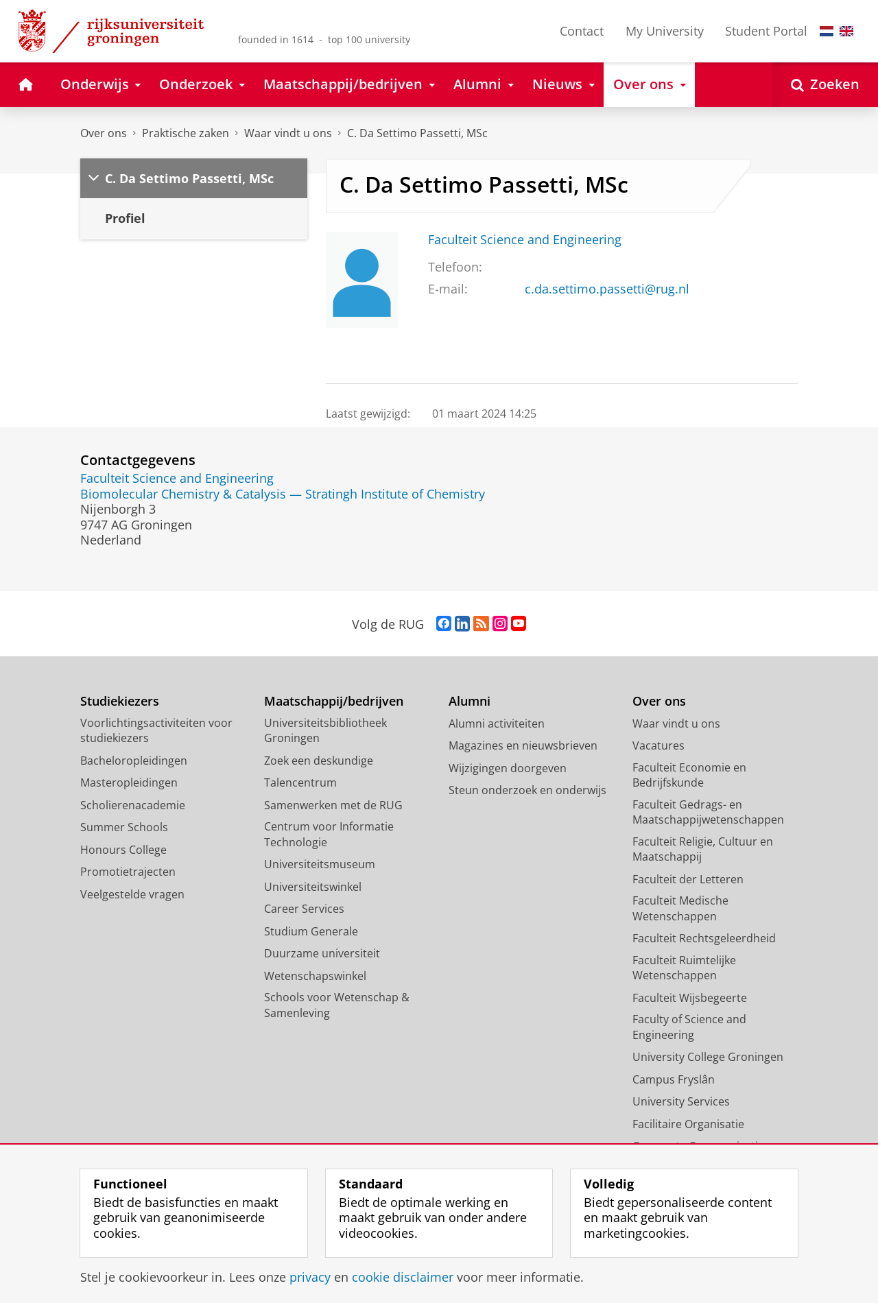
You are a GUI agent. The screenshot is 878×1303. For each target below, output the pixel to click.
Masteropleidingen (129, 782)
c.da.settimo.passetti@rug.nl (607, 288)
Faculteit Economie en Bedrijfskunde (689, 775)
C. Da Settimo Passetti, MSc (417, 133)
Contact (582, 31)
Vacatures (658, 745)
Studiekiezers (119, 701)
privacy (310, 1277)
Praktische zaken (185, 133)
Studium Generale (311, 931)
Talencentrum (300, 782)
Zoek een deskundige (318, 760)
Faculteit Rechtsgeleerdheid (704, 938)
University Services (681, 1101)
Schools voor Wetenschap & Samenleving (337, 1005)
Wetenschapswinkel (315, 975)
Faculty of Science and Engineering (689, 1027)
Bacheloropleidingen (133, 760)
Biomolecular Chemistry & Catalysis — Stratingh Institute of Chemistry (282, 494)
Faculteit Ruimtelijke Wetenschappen (684, 968)
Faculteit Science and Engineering (524, 239)
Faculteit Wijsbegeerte (689, 997)
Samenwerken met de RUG (333, 805)
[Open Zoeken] (825, 84)
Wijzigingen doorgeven (508, 768)
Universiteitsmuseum (319, 864)
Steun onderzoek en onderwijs (527, 790)
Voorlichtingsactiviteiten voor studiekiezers (156, 730)
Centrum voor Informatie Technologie (329, 834)
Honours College (123, 849)
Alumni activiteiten (497, 723)
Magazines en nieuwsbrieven (523, 745)
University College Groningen (707, 1056)
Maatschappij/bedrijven (333, 701)
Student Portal (766, 31)
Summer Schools (124, 827)
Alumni (469, 701)
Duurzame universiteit (322, 953)
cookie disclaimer (402, 1277)
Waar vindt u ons (288, 133)
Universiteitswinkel (312, 886)
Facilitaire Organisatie (688, 1124)
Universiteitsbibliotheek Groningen (325, 730)
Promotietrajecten (128, 871)
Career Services (304, 908)
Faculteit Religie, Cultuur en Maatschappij (702, 849)
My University (665, 31)
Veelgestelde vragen (132, 894)
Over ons (103, 133)
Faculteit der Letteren (688, 879)
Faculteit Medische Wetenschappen (680, 908)
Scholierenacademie (132, 805)
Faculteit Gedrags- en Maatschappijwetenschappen (708, 812)
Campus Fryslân (673, 1079)
